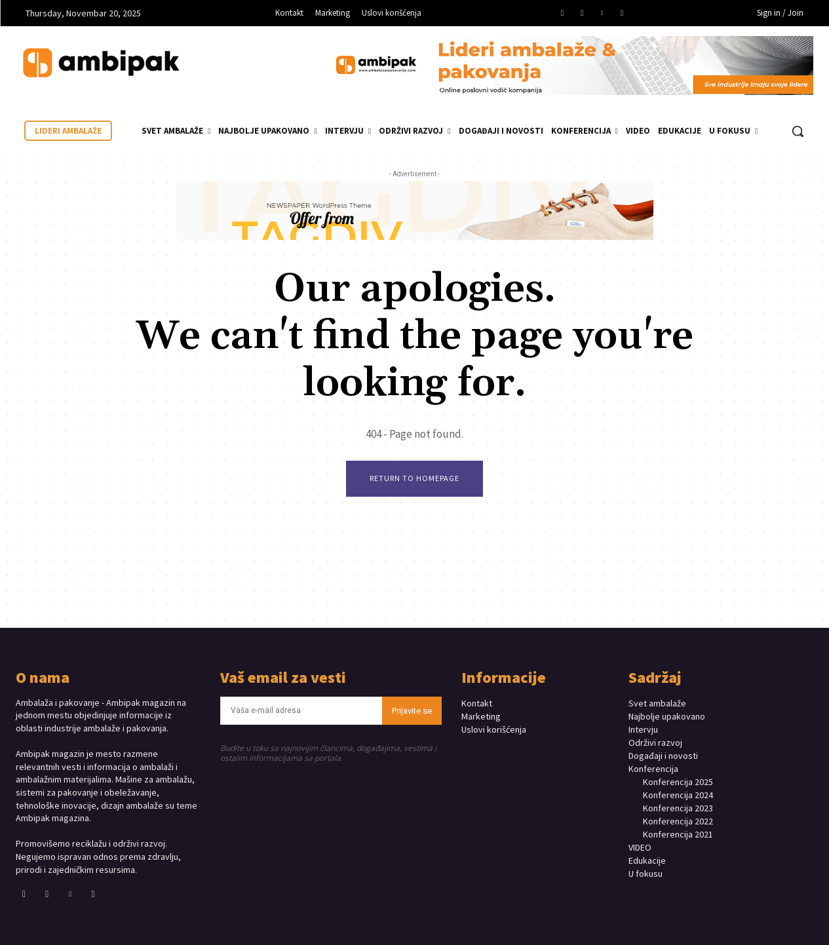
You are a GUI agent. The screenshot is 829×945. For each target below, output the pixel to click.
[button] (797, 131)
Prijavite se (412, 711)
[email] (301, 711)
